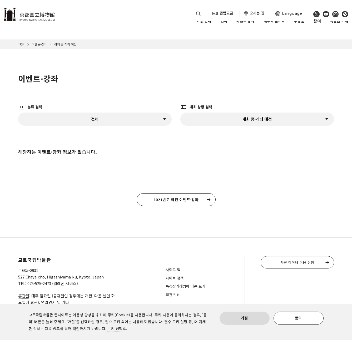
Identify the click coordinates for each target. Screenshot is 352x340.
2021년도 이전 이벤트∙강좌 (176, 199)
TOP (21, 44)
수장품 (299, 26)
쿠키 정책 (114, 328)
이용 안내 (203, 26)
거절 (244, 318)
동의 (298, 318)
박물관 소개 (339, 26)
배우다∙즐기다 (274, 26)
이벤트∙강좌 (245, 26)
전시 (223, 26)
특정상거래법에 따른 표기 (185, 286)
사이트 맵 (173, 269)
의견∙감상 (173, 294)
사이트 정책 (175, 278)
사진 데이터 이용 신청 (297, 262)
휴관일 (23, 295)
